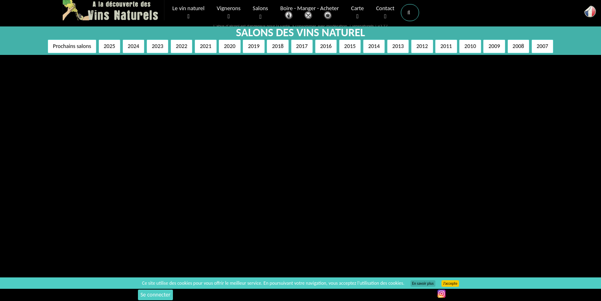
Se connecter (155, 294)
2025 (109, 46)
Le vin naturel (189, 12)
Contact (385, 12)
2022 (181, 46)
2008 (518, 46)
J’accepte (450, 283)
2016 (326, 46)
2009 (494, 46)
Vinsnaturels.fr (113, 11)
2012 (422, 46)
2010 (470, 46)
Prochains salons (72, 46)
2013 (398, 46)
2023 (157, 46)
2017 (302, 46)
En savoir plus (423, 283)
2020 (229, 46)
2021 (205, 46)
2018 (277, 46)
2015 (350, 46)
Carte (357, 12)
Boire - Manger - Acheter (309, 13)
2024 (133, 46)
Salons (260, 12)
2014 (374, 46)
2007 (542, 46)
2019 (253, 46)
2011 (446, 46)
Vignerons (229, 12)
